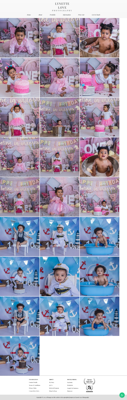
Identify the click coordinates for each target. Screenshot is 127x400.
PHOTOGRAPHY (62, 10)
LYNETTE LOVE (62, 5)
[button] (52, 14)
